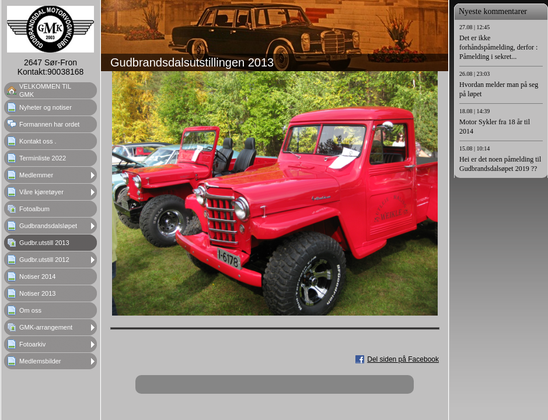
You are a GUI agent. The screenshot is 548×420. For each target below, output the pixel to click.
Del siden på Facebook (403, 359)
